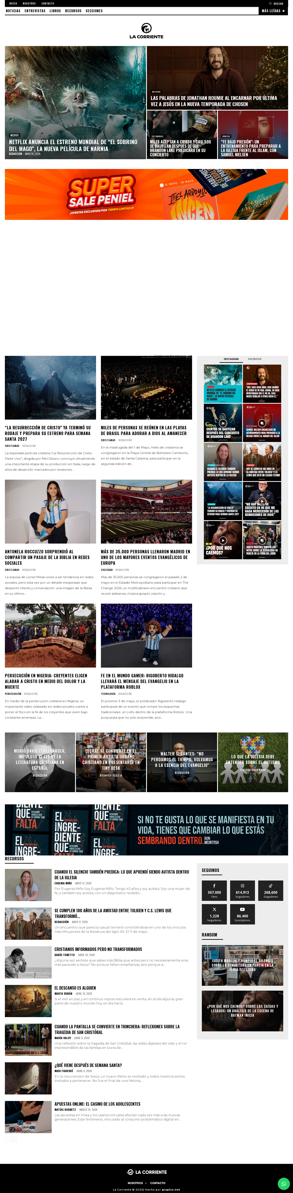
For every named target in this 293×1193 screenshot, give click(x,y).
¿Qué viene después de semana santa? (88, 1065)
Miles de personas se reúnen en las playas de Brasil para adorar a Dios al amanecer (144, 430)
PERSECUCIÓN (13, 694)
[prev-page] (7, 1139)
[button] (276, 3)
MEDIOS (14, 135)
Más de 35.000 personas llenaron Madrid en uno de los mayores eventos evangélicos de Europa (145, 557)
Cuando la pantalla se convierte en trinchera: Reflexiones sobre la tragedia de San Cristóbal (117, 1029)
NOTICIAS (156, 91)
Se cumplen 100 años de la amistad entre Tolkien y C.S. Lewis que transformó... (113, 913)
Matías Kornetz (65, 1109)
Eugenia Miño (63, 883)
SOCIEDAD (107, 570)
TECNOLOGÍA (108, 694)
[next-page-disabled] (276, 952)
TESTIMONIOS (157, 136)
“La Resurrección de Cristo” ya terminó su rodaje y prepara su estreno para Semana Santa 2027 (48, 433)
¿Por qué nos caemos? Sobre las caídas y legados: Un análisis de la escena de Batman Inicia (242, 1011)
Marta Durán (63, 993)
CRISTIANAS (12, 446)
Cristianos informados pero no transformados (98, 949)
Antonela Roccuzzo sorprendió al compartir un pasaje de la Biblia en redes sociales (47, 557)
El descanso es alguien (75, 988)
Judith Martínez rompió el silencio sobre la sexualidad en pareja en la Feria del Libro (243, 965)
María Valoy (63, 1038)
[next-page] (13, 1139)
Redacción (29, 445)
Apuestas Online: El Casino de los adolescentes (97, 1104)
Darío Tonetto (65, 955)
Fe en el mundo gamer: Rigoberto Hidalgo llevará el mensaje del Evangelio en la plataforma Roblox (142, 681)
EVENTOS (226, 136)
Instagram (231, 359)
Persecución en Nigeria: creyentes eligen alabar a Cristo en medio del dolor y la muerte (46, 681)
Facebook (254, 359)
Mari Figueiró (64, 1071)
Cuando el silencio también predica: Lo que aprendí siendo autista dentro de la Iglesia (122, 874)
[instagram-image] (223, 384)
